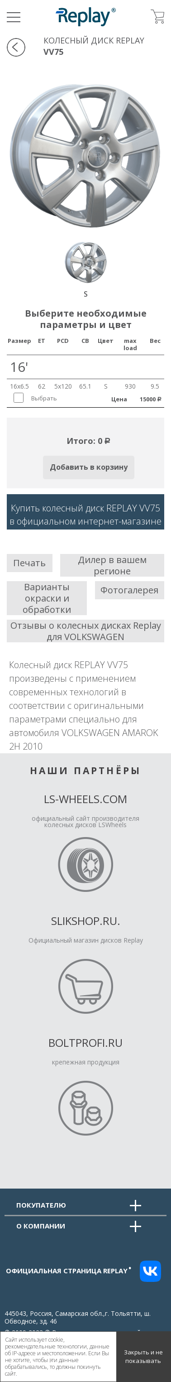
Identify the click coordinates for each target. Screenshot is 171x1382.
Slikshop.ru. (85, 920)
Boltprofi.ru (85, 1042)
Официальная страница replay (69, 1270)
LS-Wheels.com (85, 798)
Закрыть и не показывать (143, 1356)
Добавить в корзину (89, 467)
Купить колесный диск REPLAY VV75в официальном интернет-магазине (86, 514)
